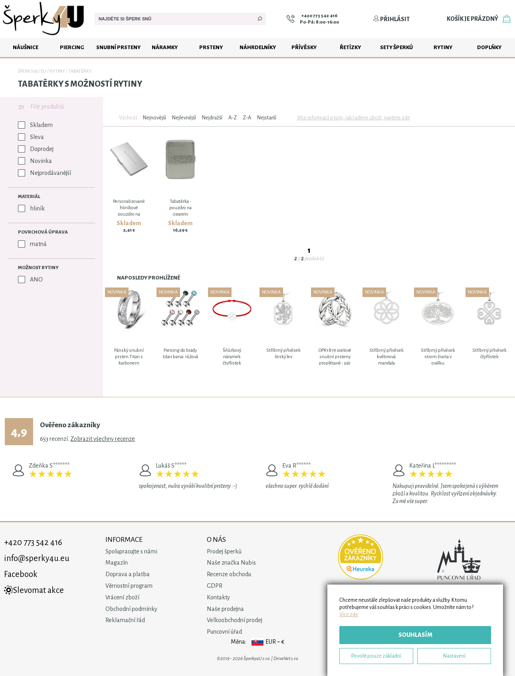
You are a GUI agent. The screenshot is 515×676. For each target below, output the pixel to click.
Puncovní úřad (224, 631)
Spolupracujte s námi (131, 551)
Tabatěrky (80, 71)
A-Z (232, 118)
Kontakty (218, 597)
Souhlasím (415, 635)
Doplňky (489, 47)
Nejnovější (154, 118)
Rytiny (443, 47)
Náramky (165, 47)
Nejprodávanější (44, 172)
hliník (31, 208)
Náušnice (25, 47)
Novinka (35, 161)
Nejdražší (212, 118)
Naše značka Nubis (231, 562)
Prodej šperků (224, 551)
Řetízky (350, 47)
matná (32, 244)
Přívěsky (304, 47)
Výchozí (128, 118)
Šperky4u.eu (32, 71)
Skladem (35, 125)
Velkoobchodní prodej (234, 620)
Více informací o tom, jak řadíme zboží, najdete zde (353, 118)
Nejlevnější (184, 118)
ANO (30, 279)
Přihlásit (391, 19)
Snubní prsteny (118, 47)
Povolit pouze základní (376, 656)
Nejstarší (266, 118)
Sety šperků (396, 47)
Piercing (72, 47)
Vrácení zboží (122, 597)
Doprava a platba (127, 574)
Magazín (116, 562)
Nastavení (454, 656)
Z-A (247, 118)
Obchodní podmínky (131, 609)
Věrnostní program (129, 586)
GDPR (214, 586)
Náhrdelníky (258, 47)
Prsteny (211, 47)
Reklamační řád (125, 620)
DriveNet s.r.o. (286, 658)
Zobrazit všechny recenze (102, 439)
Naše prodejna (225, 609)
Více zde (348, 614)
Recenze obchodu (229, 574)
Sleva (31, 137)
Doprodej (35, 149)
